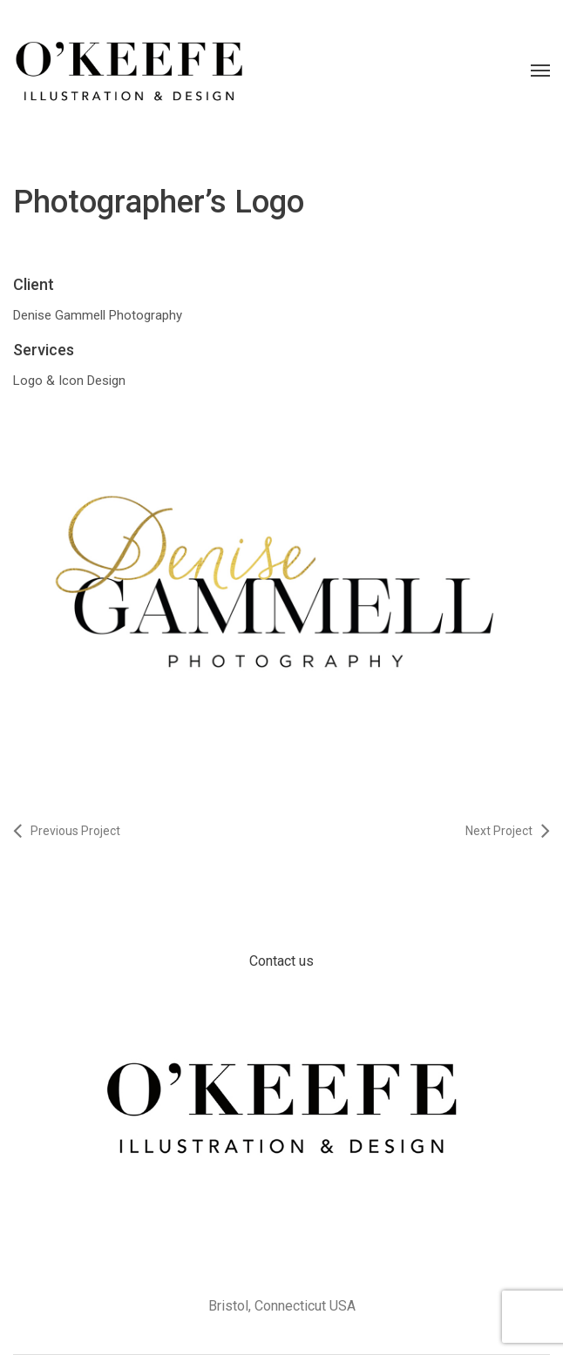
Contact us (281, 961)
